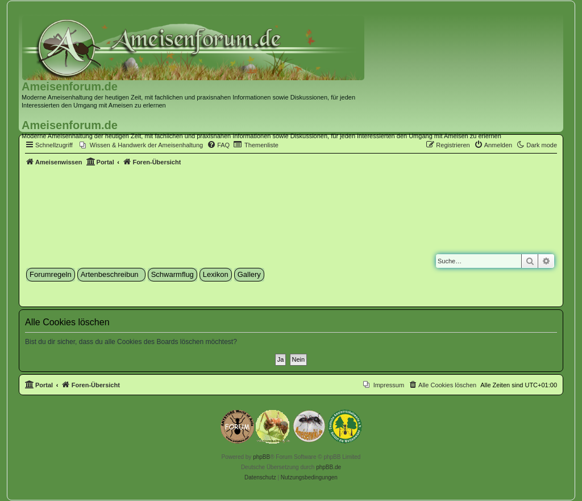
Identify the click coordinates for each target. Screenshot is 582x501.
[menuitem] (141, 145)
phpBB (261, 457)
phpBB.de (328, 467)
